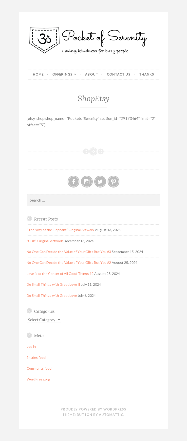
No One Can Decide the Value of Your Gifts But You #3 (69, 252)
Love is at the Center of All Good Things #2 (60, 273)
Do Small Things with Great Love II (53, 284)
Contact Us (119, 74)
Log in (31, 346)
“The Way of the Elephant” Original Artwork (60, 230)
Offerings (62, 74)
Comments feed (39, 368)
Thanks (146, 74)
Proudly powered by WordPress (93, 409)
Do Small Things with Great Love (52, 295)
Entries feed (36, 357)
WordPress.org (38, 379)
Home (38, 74)
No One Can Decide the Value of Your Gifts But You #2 (69, 262)
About (91, 74)
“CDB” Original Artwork (45, 241)
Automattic (111, 415)
